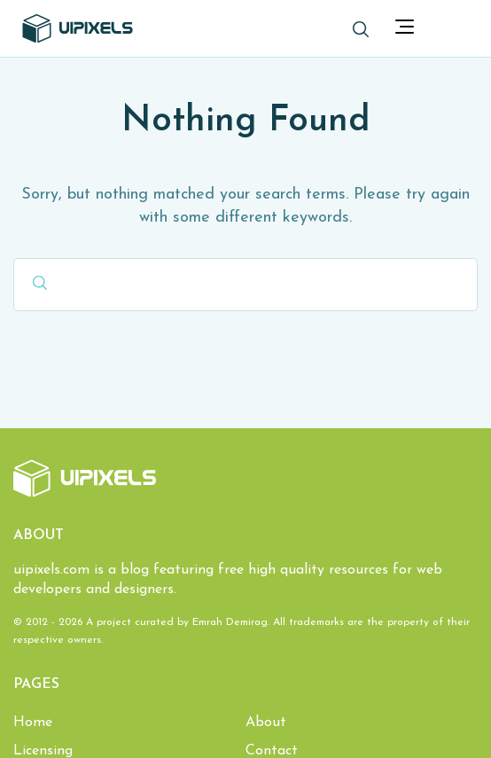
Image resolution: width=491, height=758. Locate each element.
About (266, 722)
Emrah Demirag (230, 622)
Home (32, 722)
